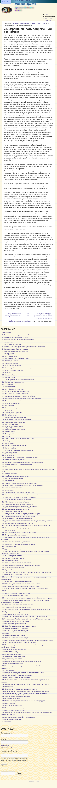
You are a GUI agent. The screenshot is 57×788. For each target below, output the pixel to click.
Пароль (4, 739)
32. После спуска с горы (10, 408)
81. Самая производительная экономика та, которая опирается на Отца (26, 525)
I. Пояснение (6, 332)
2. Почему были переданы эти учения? (15, 337)
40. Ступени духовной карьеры (12, 427)
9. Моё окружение (8, 354)
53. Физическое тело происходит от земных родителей (20, 457)
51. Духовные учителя (9, 453)
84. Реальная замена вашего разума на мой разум (19, 532)
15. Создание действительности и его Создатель (18, 368)
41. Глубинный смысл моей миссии (13, 429)
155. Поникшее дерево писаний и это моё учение (18, 717)
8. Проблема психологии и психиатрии (15, 351)
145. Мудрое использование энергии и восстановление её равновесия (25, 691)
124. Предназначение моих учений (13, 635)
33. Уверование (7, 410)
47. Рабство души (8, 443)
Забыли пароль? (6, 748)
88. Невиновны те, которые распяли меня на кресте (19, 544)
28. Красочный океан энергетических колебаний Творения (21, 398)
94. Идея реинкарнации (10, 560)
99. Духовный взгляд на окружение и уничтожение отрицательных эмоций (26, 572)
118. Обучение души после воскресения (15, 621)
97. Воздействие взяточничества (13, 567)
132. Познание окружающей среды (13, 656)
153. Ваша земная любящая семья (13, 710)
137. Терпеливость (8, 670)
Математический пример (9, 751)
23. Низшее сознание (9, 387)
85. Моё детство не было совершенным (15, 535)
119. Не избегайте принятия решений (14, 623)
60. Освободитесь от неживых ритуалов (15, 476)
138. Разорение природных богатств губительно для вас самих (23, 673)
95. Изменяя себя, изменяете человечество (16, 563)
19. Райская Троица (8, 377)
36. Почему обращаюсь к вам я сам (14, 417)
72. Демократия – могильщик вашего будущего (17, 504)
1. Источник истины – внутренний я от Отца (16, 335)
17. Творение (6, 372)
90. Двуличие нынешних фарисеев (13, 549)
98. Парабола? (7, 570)
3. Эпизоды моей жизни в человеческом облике (17, 339)
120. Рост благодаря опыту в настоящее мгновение (19, 626)
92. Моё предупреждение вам (12, 556)
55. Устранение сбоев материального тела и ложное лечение (22, 462)
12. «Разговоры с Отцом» (10, 361)
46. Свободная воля (8, 441)
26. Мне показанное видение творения (15, 394)
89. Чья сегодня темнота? (10, 546)
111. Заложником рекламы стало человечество (17, 605)
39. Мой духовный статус (10, 424)
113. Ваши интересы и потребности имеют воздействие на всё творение (26, 609)
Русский (48, 18)
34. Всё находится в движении (12, 412)
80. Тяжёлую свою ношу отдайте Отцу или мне (17, 523)
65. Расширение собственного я (12, 488)
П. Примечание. (7, 722)
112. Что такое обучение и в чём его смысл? (17, 607)
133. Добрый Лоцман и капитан (12, 659)
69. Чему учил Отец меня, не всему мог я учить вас (19, 497)
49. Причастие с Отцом (9, 448)
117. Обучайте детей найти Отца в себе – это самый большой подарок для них (28, 619)
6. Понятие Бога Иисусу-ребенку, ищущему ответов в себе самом (23, 346)
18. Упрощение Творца (9, 375)
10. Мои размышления (9, 356)
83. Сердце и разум (8, 530)
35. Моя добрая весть (9, 415)
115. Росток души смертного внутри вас (15, 614)
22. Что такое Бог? (8, 384)
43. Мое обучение (8, 434)
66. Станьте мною (8, 490)
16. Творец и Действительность (12, 370)
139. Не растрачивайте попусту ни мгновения (17, 675)
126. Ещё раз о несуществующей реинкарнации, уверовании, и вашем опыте (27, 640)
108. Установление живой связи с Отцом (15, 595)
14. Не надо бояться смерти (11, 365)
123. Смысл (6, 633)
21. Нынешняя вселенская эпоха (13, 382)
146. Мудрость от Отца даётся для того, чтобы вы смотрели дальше (24, 694)
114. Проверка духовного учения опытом (15, 612)
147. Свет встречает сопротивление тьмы (16, 696)
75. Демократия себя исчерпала (12, 511)
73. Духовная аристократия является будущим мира (19, 507)
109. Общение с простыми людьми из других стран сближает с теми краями (27, 598)
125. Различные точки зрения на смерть (15, 638)
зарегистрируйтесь (24, 321)
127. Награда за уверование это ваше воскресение (19, 642)
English (48, 14)
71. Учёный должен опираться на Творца (15, 502)
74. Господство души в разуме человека (15, 509)
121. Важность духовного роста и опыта (15, 628)
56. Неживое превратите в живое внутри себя (17, 464)
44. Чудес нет (6, 436)
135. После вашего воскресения (12, 663)
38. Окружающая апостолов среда (13, 422)
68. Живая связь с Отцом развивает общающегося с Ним (21, 495)
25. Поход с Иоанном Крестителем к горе (15, 391)
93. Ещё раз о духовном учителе (13, 558)
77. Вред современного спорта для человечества (18, 516)
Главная (15, 23)
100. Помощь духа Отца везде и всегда (15, 574)
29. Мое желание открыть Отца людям (15, 401)
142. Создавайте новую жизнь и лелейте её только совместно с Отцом (25, 684)
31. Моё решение (8, 405)
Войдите (12, 321)
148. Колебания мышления (11, 698)
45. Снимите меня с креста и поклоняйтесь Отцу (18, 438)
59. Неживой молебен (9, 474)
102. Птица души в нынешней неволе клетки (17, 581)
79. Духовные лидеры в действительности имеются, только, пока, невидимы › (43, 316)
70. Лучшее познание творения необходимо (16, 499)
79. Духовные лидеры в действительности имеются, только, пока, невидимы (27, 521)
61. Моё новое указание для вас (12, 478)
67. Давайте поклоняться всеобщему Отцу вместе (18, 492)
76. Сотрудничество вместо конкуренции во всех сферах (21, 514)
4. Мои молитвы (7, 342)
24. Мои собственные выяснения (13, 389)
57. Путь (5, 467)
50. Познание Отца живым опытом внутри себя (17, 450)
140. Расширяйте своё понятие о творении (16, 677)
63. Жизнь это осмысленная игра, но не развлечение (19, 483)
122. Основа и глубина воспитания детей (15, 631)
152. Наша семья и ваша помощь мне (14, 708)
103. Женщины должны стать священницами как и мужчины (22, 584)
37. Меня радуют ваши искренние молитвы (16, 420)
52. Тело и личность (8, 455)
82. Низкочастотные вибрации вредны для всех (18, 528)
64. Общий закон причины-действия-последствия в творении (22, 485)
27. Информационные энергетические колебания (18, 396)
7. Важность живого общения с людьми (15, 349)
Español (48, 21)
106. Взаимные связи (9, 591)
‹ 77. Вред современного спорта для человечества (13, 315)
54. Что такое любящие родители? (13, 460)
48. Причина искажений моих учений (14, 445)
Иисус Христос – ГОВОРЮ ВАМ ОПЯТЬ (33, 23)
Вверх (28, 316)
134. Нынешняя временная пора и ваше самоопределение (21, 661)
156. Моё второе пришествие (11, 719)
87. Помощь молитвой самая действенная (16, 542)
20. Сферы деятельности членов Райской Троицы (18, 379)
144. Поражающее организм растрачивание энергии (19, 689)
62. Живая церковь (8, 481)
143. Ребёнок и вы (8, 687)
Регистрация (5, 746)
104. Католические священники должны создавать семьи (21, 586)
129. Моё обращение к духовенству (14, 649)
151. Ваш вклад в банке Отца (12, 705)
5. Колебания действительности (12, 344)
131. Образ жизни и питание (11, 654)
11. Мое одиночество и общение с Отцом (15, 358)
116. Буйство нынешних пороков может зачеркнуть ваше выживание (24, 616)
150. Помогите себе (8, 703)
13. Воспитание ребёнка (10, 363)
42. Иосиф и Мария (8, 431)
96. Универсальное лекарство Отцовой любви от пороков (21, 565)
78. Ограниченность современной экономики (17, 518)
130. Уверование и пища (10, 652)
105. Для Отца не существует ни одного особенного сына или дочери (25, 588)
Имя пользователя (7, 733)
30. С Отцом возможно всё (11, 403)
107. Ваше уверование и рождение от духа (16, 593)
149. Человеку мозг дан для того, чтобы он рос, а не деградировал (24, 701)
